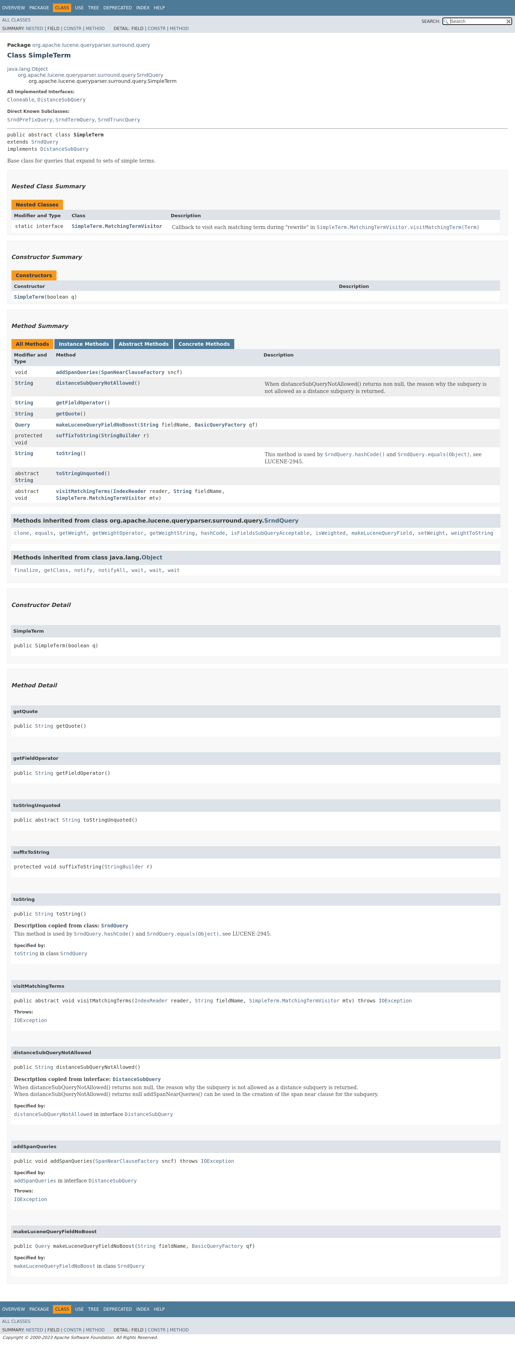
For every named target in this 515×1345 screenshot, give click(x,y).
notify (83, 570)
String (24, 383)
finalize (26, 570)
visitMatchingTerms (83, 491)
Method (95, 28)
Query (22, 425)
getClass (56, 570)
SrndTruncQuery (119, 120)
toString (68, 453)
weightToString (472, 533)
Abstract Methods (144, 344)
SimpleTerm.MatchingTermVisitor (117, 226)
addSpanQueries (77, 372)
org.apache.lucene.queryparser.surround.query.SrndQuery (90, 75)
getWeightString (172, 533)
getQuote (68, 414)
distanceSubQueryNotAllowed (95, 383)
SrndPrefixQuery (29, 120)
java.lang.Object (27, 69)
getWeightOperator (117, 533)
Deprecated (117, 7)
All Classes (16, 20)
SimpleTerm (29, 297)
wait (138, 570)
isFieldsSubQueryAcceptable (270, 533)
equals (44, 533)
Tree (93, 7)
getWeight (72, 533)
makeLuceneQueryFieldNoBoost (96, 425)
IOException (395, 1000)
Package (39, 7)
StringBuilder (121, 435)
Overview (13, 7)
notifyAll (112, 570)
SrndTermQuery (75, 120)
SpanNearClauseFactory (133, 372)
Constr (73, 28)
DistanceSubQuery (62, 100)
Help (159, 7)
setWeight (431, 533)
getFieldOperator (80, 402)
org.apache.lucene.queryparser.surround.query (91, 45)
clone (21, 533)
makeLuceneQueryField (382, 533)
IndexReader (130, 491)
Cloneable (20, 100)
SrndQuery (44, 142)
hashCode (213, 533)
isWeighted (330, 533)
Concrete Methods (204, 344)
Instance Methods (84, 344)
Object (152, 557)
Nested (34, 28)
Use (79, 7)
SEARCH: (431, 21)
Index (143, 7)
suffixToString (77, 435)
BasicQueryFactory (220, 425)
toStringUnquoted (80, 473)
